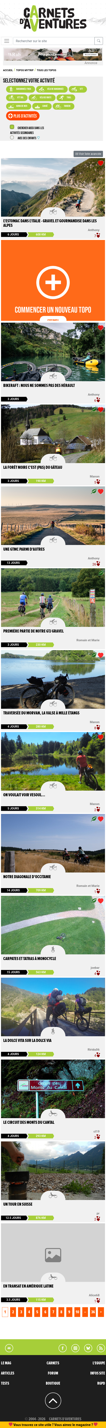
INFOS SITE (97, 1373)
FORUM (53, 1373)
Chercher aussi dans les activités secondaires (27, 130)
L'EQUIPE (99, 1363)
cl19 (96, 1131)
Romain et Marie (88, 640)
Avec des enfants (28, 138)
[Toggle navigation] (6, 41)
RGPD (101, 1383)
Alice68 (94, 1295)
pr (98, 1213)
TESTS (5, 1383)
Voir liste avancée (88, 153)
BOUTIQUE (53, 1383)
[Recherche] (54, 41)
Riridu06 (94, 1049)
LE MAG (6, 1363)
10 (77, 1312)
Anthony (94, 230)
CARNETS (53, 1363)
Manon (95, 476)
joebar (95, 968)
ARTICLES (7, 1373)
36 (93, 1312)
